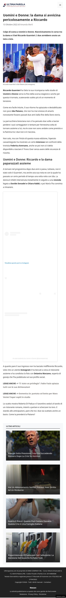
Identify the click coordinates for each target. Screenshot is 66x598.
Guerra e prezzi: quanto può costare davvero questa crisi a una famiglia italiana (29, 522)
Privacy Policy (33, 594)
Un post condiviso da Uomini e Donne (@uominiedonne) (30, 358)
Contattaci (47, 582)
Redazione (23, 594)
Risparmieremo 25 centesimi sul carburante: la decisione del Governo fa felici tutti (31, 556)
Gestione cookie (60, 596)
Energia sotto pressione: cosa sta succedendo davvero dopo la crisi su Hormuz (30, 454)
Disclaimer (42, 594)
